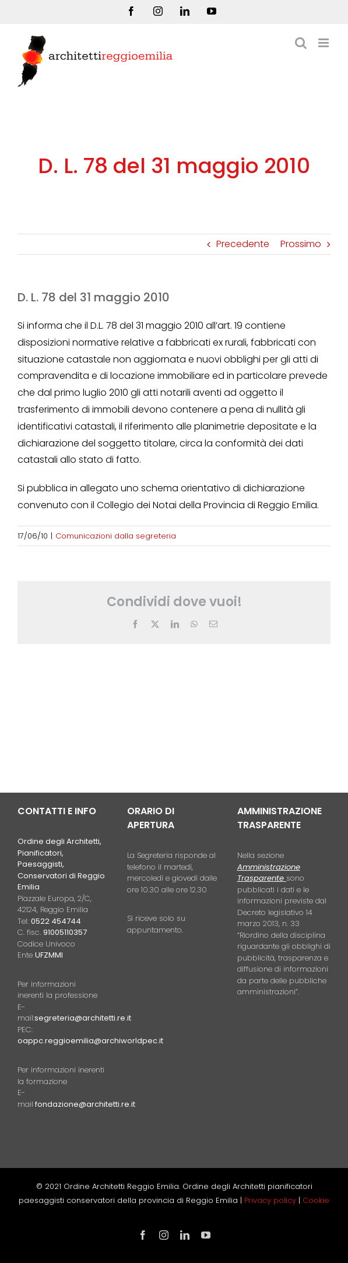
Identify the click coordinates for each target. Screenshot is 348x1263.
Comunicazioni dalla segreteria (115, 535)
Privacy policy (271, 1200)
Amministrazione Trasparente (268, 872)
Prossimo (300, 244)
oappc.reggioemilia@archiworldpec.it (90, 1040)
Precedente (242, 244)
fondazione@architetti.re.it (85, 1104)
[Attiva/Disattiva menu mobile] (324, 43)
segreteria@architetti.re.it (82, 1017)
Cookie (316, 1200)
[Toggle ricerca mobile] (301, 43)
